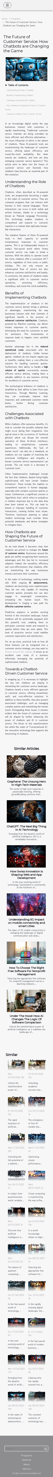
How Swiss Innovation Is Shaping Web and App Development (26, 875)
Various (26, 1469)
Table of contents (18, 85)
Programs (15, 18)
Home (5, 18)
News (26, 1464)
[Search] (26, 1448)
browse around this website (18, 651)
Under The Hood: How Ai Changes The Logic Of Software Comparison (26, 1019)
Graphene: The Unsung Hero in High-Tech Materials (26, 783)
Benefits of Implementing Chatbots (20, 95)
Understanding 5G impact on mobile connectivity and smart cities (26, 923)
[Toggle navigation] (7, 5)
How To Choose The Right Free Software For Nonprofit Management (26, 971)
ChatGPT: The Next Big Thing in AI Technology (26, 828)
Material (26, 1460)
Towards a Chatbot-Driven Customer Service (24, 114)
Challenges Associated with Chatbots (21, 100)
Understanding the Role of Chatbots (20, 90)
